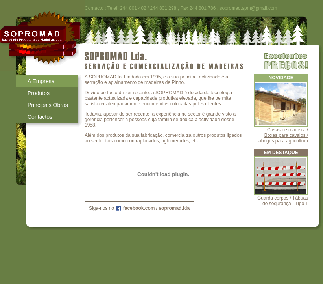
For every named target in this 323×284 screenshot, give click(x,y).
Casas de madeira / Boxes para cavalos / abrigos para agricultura (283, 135)
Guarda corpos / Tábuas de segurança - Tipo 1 (282, 200)
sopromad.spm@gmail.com (248, 8)
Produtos (39, 93)
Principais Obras (48, 105)
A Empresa (41, 81)
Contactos (40, 117)
